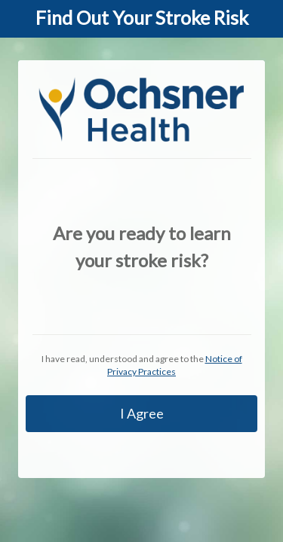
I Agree (142, 413)
